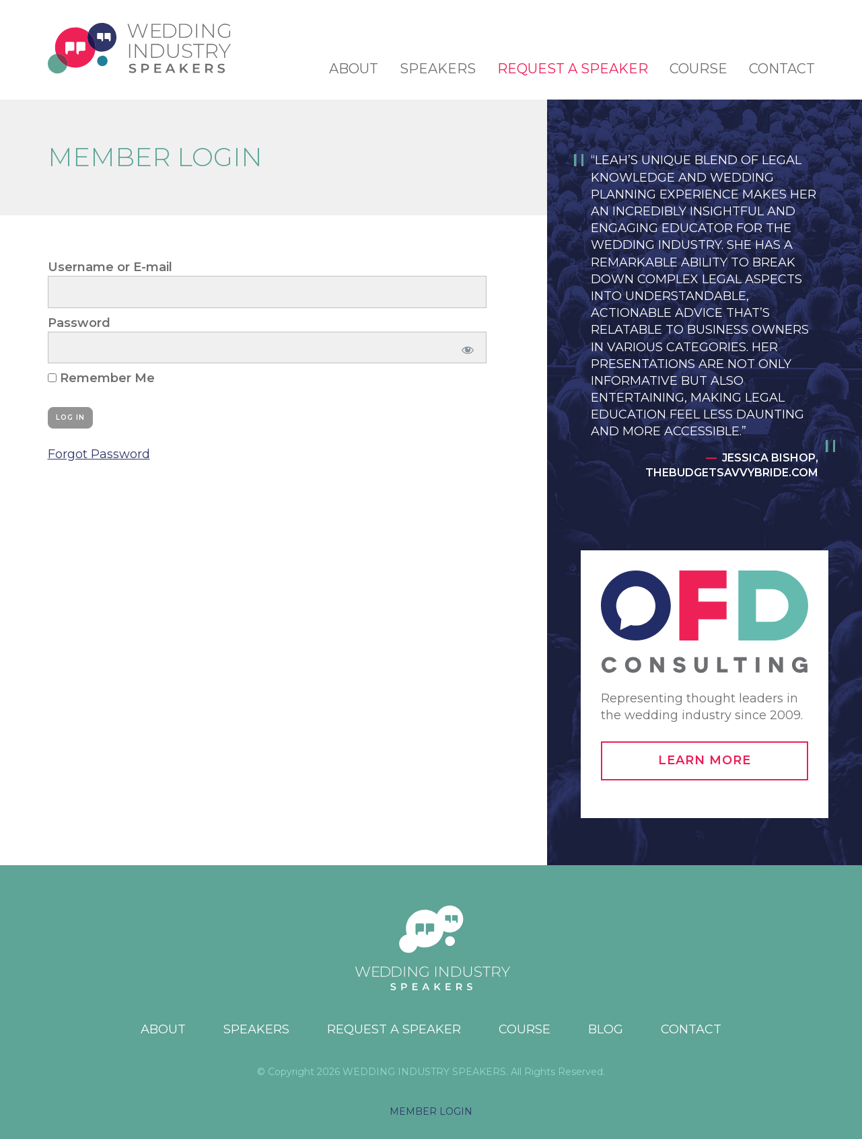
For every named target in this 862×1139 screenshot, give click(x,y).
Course (698, 69)
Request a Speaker (572, 69)
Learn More (704, 760)
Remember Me (101, 378)
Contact (782, 69)
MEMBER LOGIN (431, 1111)
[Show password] (465, 347)
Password (79, 323)
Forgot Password (99, 454)
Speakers (438, 69)
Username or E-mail (110, 267)
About (353, 69)
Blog (605, 1029)
